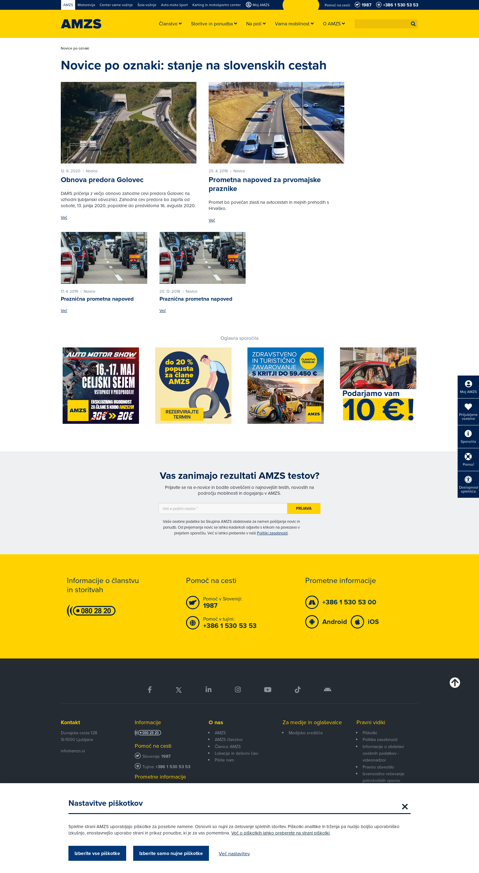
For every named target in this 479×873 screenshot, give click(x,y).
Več (64, 217)
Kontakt (70, 722)
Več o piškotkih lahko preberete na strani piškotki (280, 833)
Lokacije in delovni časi (236, 753)
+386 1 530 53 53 (172, 766)
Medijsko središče (306, 733)
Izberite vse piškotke (97, 853)
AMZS (220, 733)
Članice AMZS (228, 746)
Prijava (304, 508)
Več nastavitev (234, 853)
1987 (166, 756)
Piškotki (370, 733)
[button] (413, 24)
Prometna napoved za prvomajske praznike (265, 184)
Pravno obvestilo (378, 767)
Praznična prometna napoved (97, 299)
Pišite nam (224, 760)
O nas (216, 722)
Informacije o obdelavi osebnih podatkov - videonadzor (383, 753)
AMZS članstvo (229, 739)
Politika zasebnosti (380, 739)
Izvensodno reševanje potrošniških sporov (383, 777)
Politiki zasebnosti (272, 533)
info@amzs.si (73, 751)
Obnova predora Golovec (102, 179)
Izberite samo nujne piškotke (171, 853)
